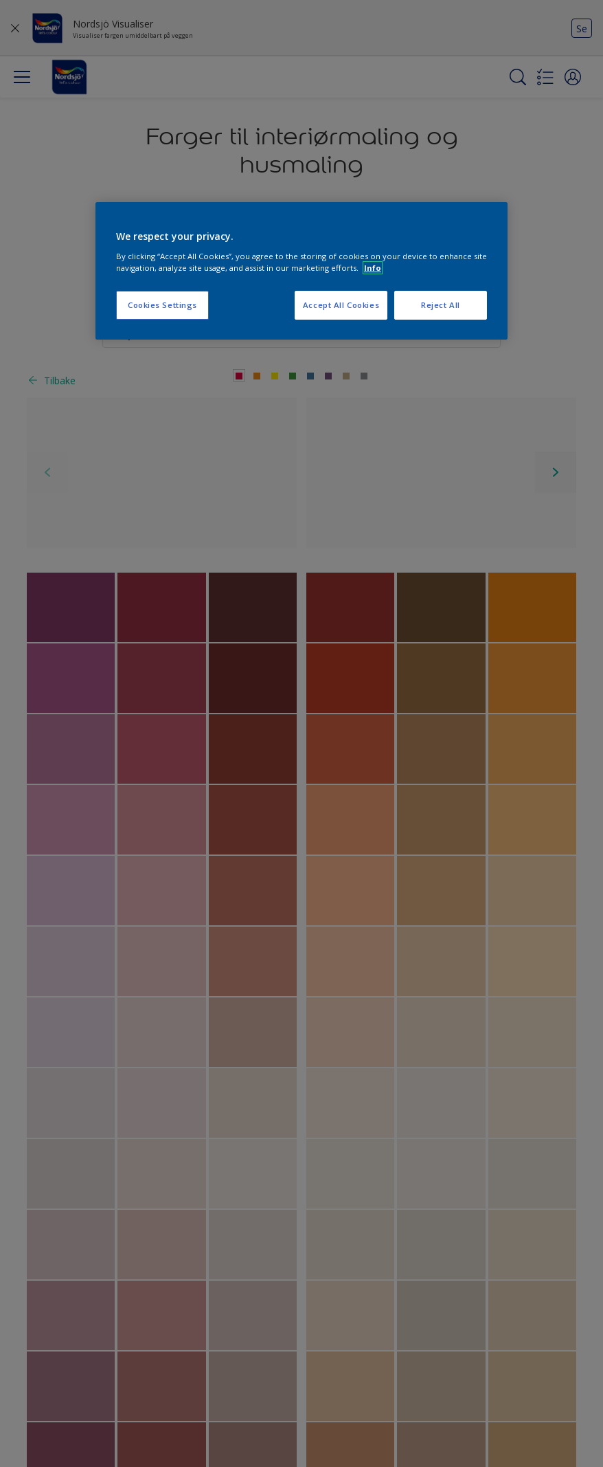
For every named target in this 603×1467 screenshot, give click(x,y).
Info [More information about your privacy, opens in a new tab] (372, 268)
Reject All (440, 305)
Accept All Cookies (341, 305)
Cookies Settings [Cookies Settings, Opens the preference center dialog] (162, 305)
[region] (301, 271)
